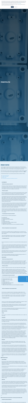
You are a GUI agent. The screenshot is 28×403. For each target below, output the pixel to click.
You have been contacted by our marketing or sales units (9, 178)
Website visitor (4, 177)
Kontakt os (26, 279)
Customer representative (5, 175)
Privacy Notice (19, 3)
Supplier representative (5, 176)
